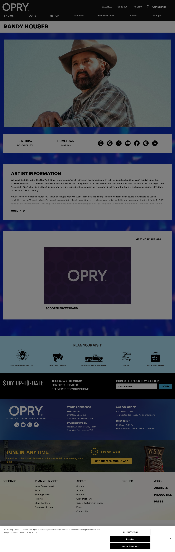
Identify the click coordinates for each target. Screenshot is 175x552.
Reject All (130, 539)
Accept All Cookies (130, 546)
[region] (87, 539)
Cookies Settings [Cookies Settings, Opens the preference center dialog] (130, 532)
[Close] (171, 538)
